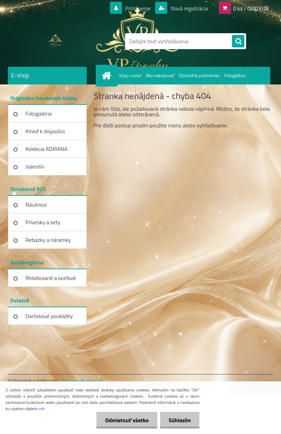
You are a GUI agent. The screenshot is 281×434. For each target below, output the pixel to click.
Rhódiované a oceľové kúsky (51, 280)
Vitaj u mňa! (130, 75)
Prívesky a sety (43, 222)
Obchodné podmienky (199, 75)
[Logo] (55, 41)
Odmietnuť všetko (127, 420)
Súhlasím (180, 420)
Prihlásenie (138, 8)
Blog (131, 93)
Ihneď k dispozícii (45, 131)
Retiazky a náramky (48, 240)
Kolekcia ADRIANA (47, 149)
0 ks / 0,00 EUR (251, 8)
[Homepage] (108, 75)
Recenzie (114, 93)
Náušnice (36, 204)
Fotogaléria (234, 75)
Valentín (35, 166)
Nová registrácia (188, 8)
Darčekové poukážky (49, 316)
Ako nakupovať (160, 75)
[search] (238, 41)
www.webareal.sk (82, 381)
